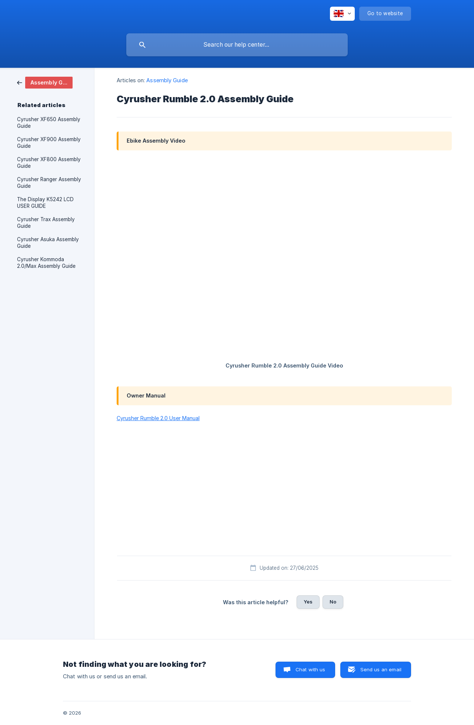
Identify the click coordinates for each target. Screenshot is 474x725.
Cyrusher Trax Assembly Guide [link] (46, 222)
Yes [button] (308, 602)
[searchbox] (237, 44)
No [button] (333, 602)
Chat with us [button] (311, 669)
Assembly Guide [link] (166, 80)
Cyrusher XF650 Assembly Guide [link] (48, 122)
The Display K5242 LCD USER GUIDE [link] (45, 202)
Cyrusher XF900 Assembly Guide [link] (49, 142)
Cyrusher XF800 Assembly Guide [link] (49, 162)
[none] (342, 14)
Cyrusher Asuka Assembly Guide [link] (48, 242)
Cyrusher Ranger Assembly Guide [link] (49, 182)
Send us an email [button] (380, 669)
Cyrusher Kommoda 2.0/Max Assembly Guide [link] (46, 262)
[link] (45, 82)
